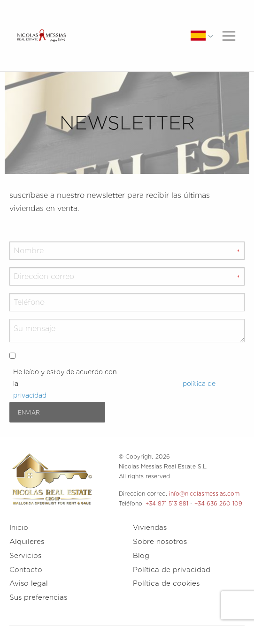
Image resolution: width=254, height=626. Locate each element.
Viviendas (150, 527)
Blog (141, 555)
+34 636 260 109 (218, 503)
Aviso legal (28, 583)
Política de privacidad (171, 570)
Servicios (25, 555)
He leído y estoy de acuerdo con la (114, 383)
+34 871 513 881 (167, 503)
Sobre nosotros (160, 541)
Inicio (18, 527)
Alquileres (26, 541)
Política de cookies (166, 583)
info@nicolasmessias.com (204, 493)
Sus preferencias (38, 597)
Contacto (25, 570)
